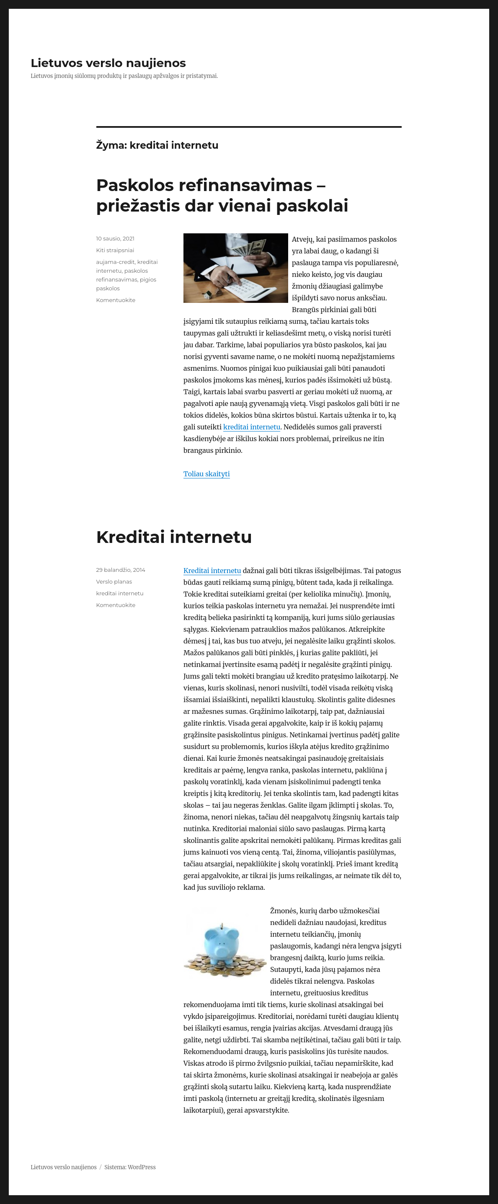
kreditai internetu (251, 427)
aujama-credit (115, 261)
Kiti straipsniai (115, 250)
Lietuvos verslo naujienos (108, 63)
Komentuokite (116, 300)
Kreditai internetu (174, 537)
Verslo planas (114, 581)
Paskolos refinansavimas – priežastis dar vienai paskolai (222, 195)
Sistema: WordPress (130, 1167)
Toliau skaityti (206, 474)
